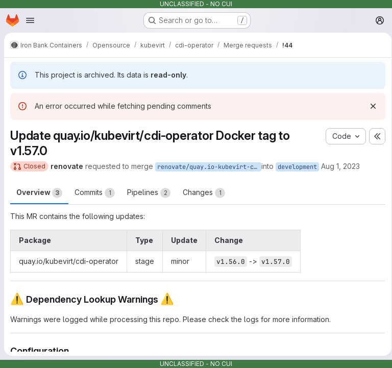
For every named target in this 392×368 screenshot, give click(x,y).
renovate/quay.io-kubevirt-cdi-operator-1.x (209, 167)
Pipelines (148, 193)
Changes (204, 193)
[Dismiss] (369, 106)
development (297, 167)
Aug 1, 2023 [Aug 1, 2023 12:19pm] (340, 166)
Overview (39, 193)
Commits (95, 193)
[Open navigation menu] (30, 20)
